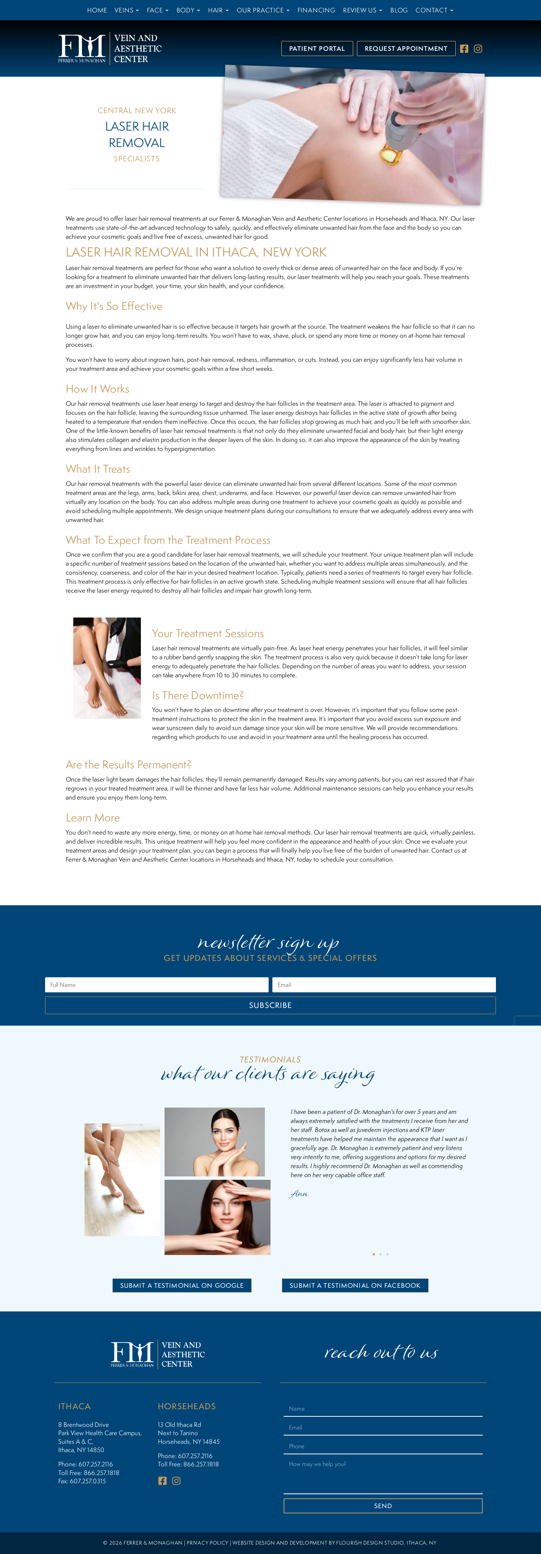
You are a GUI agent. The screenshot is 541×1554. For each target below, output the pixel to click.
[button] (374, 1254)
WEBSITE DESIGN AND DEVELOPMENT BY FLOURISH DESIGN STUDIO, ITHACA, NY (335, 1542)
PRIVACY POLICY (207, 1542)
